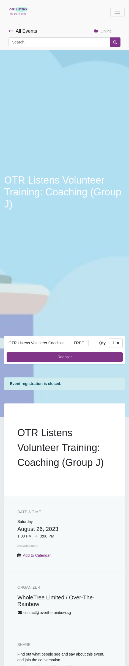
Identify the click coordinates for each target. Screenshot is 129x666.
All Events (23, 31)
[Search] (115, 42)
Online (103, 31)
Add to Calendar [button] (37, 555)
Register (64, 357)
